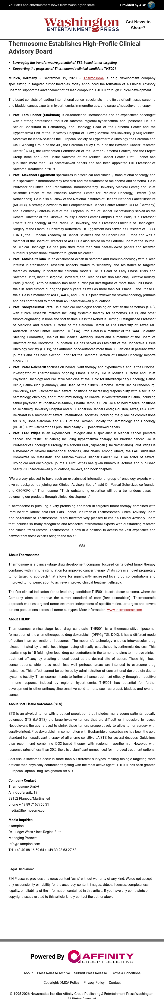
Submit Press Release (90, 973)
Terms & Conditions (126, 973)
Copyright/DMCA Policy (61, 983)
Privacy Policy (94, 983)
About (28, 973)
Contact (115, 983)
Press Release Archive (53, 973)
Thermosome (93, 78)
